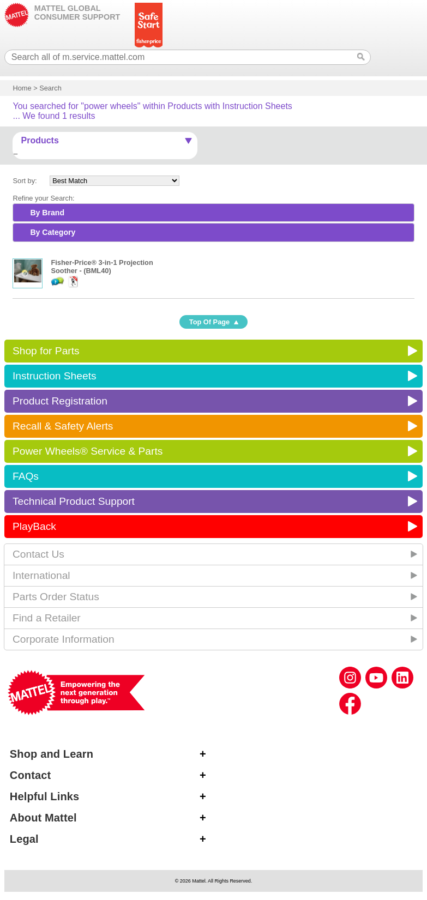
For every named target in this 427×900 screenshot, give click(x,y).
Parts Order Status (56, 596)
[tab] (213, 212)
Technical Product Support (74, 501)
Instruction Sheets (55, 376)
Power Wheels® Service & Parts (88, 451)
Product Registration (60, 401)
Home (22, 88)
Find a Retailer (47, 618)
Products (39, 140)
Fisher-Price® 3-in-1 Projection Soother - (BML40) (102, 266)
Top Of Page (209, 322)
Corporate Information (64, 639)
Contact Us (38, 554)
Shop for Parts (46, 351)
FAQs (26, 476)
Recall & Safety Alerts (63, 426)
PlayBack (34, 526)
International (41, 575)
